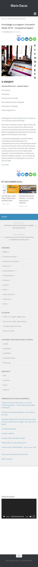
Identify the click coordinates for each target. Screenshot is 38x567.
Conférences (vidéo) (9, 257)
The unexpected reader (9, 429)
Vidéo (5, 304)
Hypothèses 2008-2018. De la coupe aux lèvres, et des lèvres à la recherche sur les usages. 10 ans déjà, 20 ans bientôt (19, 421)
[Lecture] (4, 517)
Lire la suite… (6, 165)
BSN (4, 376)
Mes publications (8, 271)
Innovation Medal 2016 (17, 118)
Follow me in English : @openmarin (14, 317)
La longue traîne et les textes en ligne (13, 438)
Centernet (6, 380)
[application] (19, 509)
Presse (5, 285)
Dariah (5, 385)
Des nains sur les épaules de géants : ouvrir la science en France (18, 413)
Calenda (5, 344)
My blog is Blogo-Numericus (12, 326)
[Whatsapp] (34, 39)
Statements (7, 299)
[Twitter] (22, 39)
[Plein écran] (34, 517)
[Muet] (31, 517)
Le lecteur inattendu (8, 433)
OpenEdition (7, 353)
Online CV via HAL (8, 331)
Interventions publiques (17, 19)
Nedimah (6, 390)
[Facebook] (18, 39)
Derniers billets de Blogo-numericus (15, 399)
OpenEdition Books (9, 358)
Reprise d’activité (7, 459)
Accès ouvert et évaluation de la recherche (15, 454)
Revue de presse (8, 294)
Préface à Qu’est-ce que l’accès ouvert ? (14, 443)
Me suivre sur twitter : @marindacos (14, 321)
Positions (6, 280)
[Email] (30, 39)
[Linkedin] (26, 39)
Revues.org (7, 363)
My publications (8, 275)
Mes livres (6, 266)
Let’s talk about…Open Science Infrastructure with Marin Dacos (9, 198)
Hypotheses (7, 348)
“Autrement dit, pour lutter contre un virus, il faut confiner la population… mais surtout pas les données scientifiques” (18, 405)
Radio (5, 290)
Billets (4, 19)
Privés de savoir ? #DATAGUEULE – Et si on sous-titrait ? (19, 448)
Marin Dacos (19, 6)
